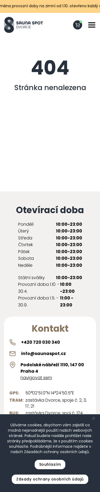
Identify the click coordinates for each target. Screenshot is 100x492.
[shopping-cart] (77, 25)
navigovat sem (36, 378)
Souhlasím (50, 464)
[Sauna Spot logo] (23, 25)
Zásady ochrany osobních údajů (50, 479)
